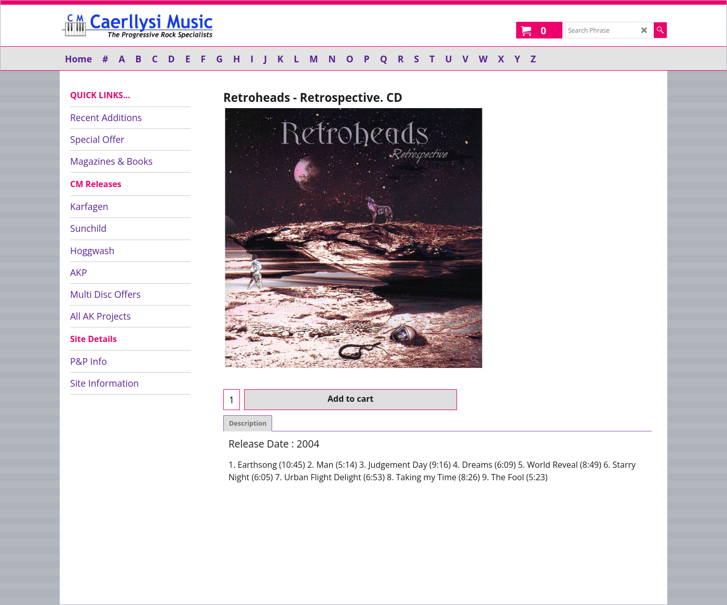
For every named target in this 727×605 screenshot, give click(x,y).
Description (247, 423)
